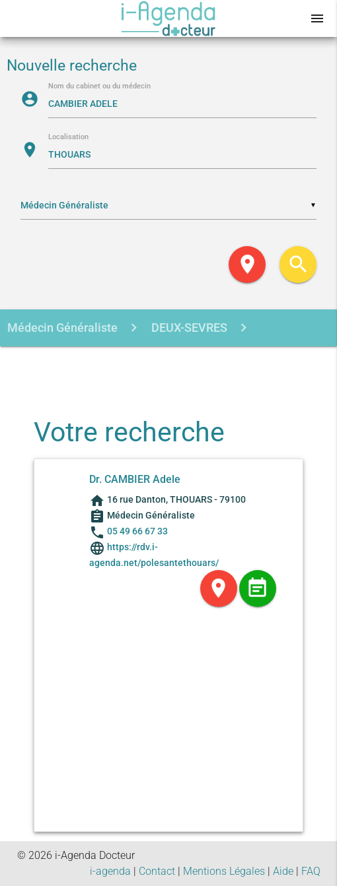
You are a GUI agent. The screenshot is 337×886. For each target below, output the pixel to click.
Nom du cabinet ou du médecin (99, 86)
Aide (283, 871)
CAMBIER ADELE (137, 365)
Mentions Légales (224, 871)
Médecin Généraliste (62, 327)
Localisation (68, 137)
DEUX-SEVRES (188, 327)
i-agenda (110, 871)
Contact (157, 871)
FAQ (310, 871)
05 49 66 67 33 (137, 531)
